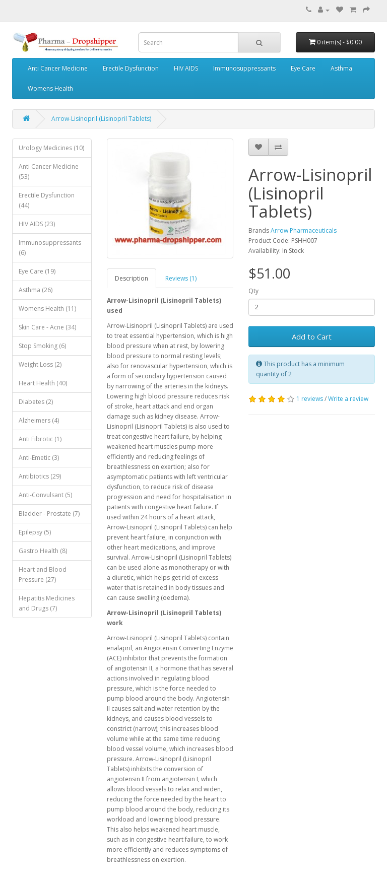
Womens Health (50, 88)
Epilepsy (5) (35, 532)
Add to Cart (312, 336)
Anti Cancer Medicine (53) (49, 171)
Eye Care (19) (37, 271)
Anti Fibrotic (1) (40, 439)
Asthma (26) (35, 290)
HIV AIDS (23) (37, 224)
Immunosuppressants (244, 68)
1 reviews (309, 398)
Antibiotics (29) (40, 476)
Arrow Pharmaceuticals (304, 230)
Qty (253, 291)
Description (131, 278)
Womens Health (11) (47, 308)
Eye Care (303, 68)
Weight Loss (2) (40, 364)
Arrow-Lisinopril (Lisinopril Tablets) (101, 118)
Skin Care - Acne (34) (47, 327)
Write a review (348, 398)
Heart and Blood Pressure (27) (43, 574)
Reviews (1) (181, 278)
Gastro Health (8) (43, 551)
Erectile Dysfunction (131, 68)
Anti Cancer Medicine (58, 68)
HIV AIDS (186, 68)
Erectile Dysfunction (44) (47, 200)
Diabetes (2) (36, 401)
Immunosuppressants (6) (50, 247)
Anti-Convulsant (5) (45, 495)
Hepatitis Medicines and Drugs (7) (47, 603)
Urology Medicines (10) (51, 148)
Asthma (341, 68)
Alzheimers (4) (39, 420)
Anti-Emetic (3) (39, 457)
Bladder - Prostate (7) (49, 513)
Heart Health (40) (43, 383)
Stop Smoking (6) (42, 346)
